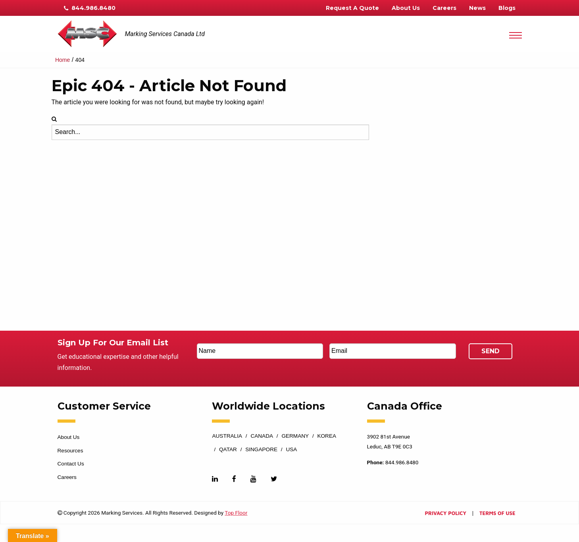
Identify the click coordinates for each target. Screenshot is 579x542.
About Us (406, 7)
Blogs (507, 7)
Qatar (228, 449)
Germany (295, 436)
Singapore (261, 449)
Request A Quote (352, 7)
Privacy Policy (445, 513)
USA (291, 449)
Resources (70, 451)
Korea (326, 436)
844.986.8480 (89, 7)
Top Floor (236, 512)
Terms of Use (497, 513)
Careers (444, 7)
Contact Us (71, 464)
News (477, 7)
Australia (227, 436)
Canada (261, 436)
